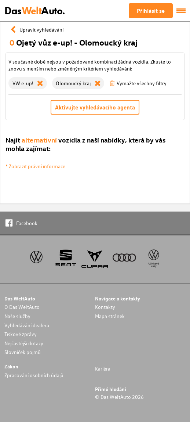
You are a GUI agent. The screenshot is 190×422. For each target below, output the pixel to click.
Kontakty (105, 306)
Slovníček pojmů (22, 352)
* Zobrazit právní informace (35, 166)
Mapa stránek (110, 316)
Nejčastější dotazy (23, 343)
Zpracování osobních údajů (33, 375)
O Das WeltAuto (22, 306)
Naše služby (17, 316)
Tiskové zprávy (20, 334)
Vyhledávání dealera (26, 325)
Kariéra (102, 368)
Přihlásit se (151, 10)
